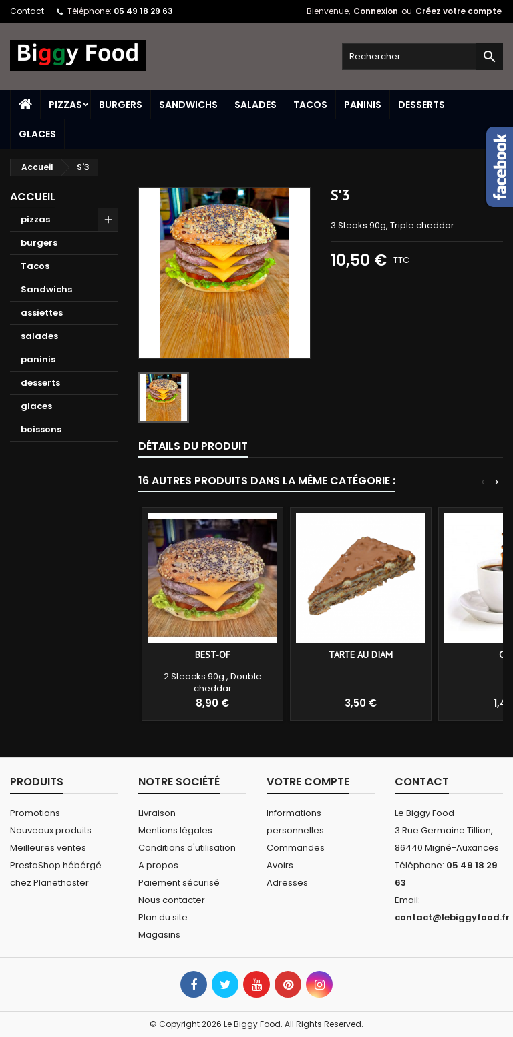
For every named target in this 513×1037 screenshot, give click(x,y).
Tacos (310, 104)
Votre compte (308, 781)
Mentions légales (175, 830)
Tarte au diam (361, 655)
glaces (37, 134)
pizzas (65, 104)
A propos (158, 865)
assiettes (42, 312)
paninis (362, 104)
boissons (41, 429)
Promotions (35, 813)
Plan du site (163, 917)
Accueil (32, 196)
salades (255, 104)
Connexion (375, 11)
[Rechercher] (422, 56)
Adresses (287, 882)
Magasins (159, 934)
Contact (27, 11)
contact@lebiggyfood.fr (452, 917)
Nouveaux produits (51, 830)
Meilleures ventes (48, 847)
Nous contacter (171, 900)
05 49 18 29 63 (143, 11)
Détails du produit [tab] (193, 446)
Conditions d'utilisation (187, 847)
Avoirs (280, 865)
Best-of (212, 655)
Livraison (157, 813)
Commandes (296, 847)
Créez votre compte (458, 11)
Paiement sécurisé (179, 882)
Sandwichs (188, 104)
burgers (120, 104)
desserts (421, 104)
